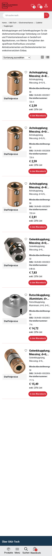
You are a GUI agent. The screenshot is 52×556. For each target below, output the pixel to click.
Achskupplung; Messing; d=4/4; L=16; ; (39, 74)
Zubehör (39, 23)
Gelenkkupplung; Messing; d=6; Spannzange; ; (39, 241)
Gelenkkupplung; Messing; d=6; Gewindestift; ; (39, 352)
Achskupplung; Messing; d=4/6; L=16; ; (39, 185)
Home (4, 23)
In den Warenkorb (38, 116)
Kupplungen (8, 26)
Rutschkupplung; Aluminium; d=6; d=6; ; (39, 296)
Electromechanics (26, 23)
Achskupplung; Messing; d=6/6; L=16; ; (39, 129)
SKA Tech (13, 23)
